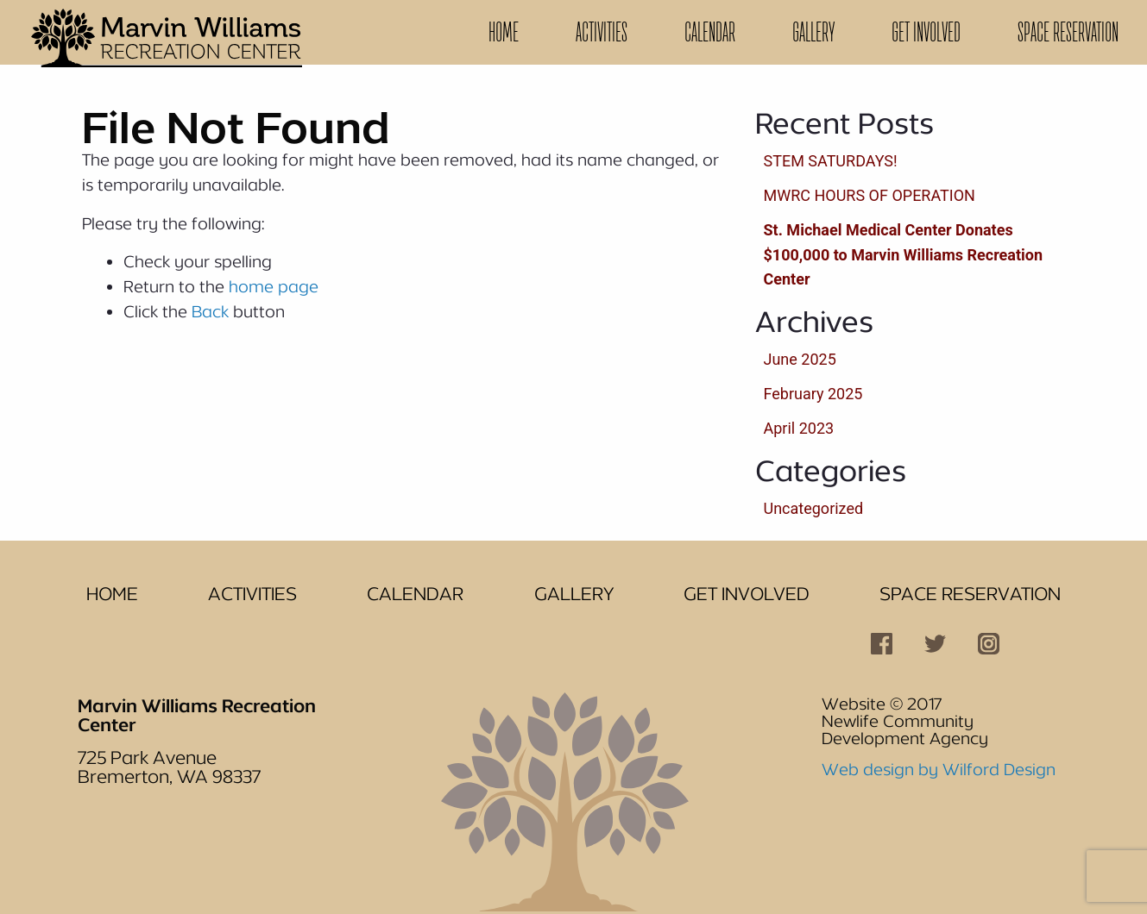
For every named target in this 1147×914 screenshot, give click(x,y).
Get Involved (926, 31)
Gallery (813, 31)
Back (210, 311)
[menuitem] (503, 32)
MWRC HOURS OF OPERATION (869, 195)
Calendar (709, 31)
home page (273, 286)
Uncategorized (814, 508)
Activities (601, 31)
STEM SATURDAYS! (831, 161)
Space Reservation (1068, 31)
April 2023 (799, 428)
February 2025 (813, 394)
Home (503, 31)
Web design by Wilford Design (939, 769)
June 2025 (800, 359)
